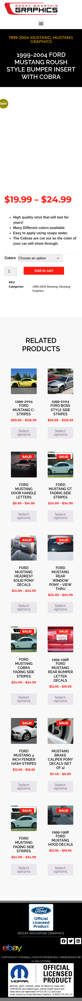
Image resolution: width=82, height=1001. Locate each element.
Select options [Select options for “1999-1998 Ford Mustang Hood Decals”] (60, 869)
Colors (10, 258)
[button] (41, 23)
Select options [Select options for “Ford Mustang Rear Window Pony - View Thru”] (60, 607)
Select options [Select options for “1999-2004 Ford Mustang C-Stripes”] (23, 433)
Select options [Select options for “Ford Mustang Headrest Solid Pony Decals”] (23, 607)
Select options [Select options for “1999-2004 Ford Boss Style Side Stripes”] (60, 433)
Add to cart (44, 271)
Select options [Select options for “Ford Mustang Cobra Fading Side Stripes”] (23, 699)
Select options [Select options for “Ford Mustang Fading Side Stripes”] (23, 869)
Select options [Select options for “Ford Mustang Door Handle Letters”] (23, 516)
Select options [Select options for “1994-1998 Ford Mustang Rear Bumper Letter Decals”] (60, 699)
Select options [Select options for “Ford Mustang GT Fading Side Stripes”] (60, 516)
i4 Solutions (41, 961)
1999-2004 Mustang (30, 37)
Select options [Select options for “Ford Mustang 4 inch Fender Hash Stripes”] (23, 786)
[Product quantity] (10, 271)
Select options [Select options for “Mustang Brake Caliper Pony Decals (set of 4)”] (60, 786)
